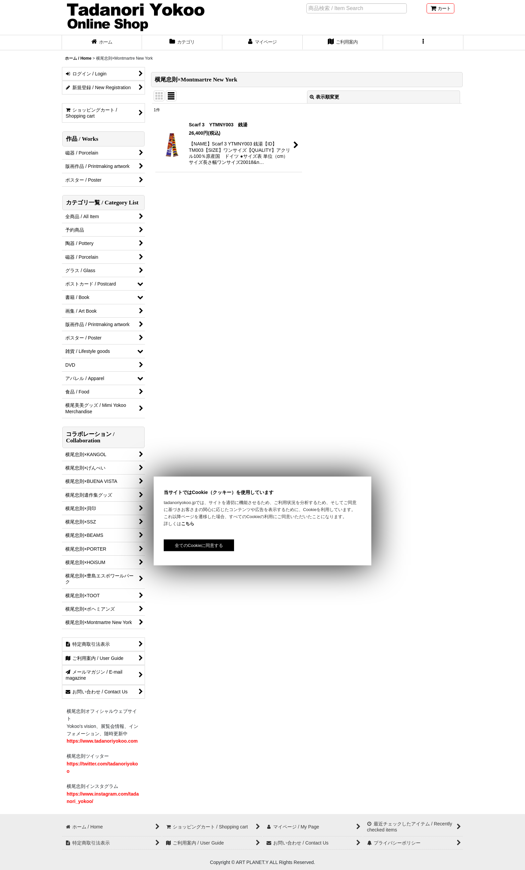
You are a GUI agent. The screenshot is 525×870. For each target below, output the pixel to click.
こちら (187, 523)
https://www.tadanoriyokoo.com (102, 741)
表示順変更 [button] (324, 97)
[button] (423, 42)
